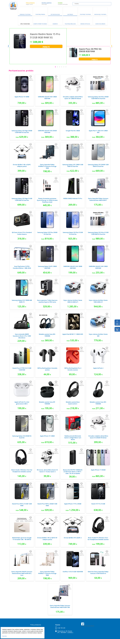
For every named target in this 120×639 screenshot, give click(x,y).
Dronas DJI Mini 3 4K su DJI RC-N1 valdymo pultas (47, 538)
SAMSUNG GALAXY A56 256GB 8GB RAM (47, 131)
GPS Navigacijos (55, 14)
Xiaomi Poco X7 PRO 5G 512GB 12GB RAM (21, 369)
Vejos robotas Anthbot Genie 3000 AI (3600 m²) (72, 301)
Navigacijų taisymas (100, 14)
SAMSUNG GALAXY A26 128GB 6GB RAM (72, 267)
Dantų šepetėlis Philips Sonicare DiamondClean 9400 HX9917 (98, 199)
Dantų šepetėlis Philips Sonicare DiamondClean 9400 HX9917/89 (60, 606)
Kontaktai (60, 2)
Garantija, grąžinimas (46, 2)
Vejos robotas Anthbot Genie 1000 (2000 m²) (98, 301)
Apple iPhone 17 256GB (98, 470)
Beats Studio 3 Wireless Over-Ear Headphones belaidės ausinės (21, 471)
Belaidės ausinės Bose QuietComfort (73, 403)
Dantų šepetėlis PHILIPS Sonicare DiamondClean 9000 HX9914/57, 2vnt (21, 573)
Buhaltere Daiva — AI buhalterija (88, 631)
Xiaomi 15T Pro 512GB (98, 504)
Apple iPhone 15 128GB (47, 436)
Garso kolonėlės (100, 24)
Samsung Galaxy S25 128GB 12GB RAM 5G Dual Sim (72, 165)
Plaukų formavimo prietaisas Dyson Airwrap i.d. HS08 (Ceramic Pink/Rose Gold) (47, 200)
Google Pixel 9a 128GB (73, 131)
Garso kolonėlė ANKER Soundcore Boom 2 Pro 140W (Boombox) (22, 336)
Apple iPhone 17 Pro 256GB (72, 504)
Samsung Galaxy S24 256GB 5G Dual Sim (21, 437)
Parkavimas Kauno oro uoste (87, 630)
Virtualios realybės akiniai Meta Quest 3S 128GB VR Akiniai (73, 97)
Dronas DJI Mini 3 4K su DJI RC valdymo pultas (22, 165)
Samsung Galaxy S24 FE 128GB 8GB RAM (47, 267)
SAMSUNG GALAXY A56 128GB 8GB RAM (47, 97)
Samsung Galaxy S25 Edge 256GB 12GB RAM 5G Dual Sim (22, 131)
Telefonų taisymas (85, 14)
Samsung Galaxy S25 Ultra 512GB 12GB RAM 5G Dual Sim (98, 233)
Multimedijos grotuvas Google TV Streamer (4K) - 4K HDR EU (21, 538)
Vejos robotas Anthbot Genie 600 (98, 335)
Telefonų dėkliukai (70, 24)
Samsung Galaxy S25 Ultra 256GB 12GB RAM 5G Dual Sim (98, 97)
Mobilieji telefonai (25, 14)
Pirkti (46, 47)
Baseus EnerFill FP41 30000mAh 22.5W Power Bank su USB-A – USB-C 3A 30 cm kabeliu (72, 471)
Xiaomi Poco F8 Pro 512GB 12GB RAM (22, 504)
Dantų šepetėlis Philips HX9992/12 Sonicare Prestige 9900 (47, 166)
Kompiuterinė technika (40, 24)
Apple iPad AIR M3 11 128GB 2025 (72, 334)
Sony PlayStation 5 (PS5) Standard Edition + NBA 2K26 (22, 267)
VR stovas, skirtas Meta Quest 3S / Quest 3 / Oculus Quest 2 (47, 471)
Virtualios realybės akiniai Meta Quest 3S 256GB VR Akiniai (98, 437)
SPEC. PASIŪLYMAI (25, 24)
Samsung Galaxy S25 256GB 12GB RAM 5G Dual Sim (98, 165)
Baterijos (70, 14)
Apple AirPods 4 (98, 368)
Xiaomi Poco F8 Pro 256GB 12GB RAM (47, 504)
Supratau (4, 635)
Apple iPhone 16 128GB (22, 97)
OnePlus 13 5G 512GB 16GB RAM (73, 572)
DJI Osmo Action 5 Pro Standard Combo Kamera (22, 233)
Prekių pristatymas (30, 2)
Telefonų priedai (40, 14)
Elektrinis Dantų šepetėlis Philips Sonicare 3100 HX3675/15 (98, 572)
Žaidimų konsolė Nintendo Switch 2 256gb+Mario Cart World (72, 437)
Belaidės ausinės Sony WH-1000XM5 (98, 403)
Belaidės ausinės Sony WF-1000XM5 (47, 403)
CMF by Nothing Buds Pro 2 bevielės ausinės (72, 369)
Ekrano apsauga (85, 24)
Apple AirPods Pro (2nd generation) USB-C (22, 403)
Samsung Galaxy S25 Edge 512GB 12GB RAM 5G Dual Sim (22, 199)
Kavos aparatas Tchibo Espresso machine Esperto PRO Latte (47, 301)
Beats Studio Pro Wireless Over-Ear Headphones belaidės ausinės (98, 538)
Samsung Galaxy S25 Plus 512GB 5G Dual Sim (73, 233)
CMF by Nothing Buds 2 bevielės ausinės (47, 369)
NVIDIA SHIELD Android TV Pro (72, 198)
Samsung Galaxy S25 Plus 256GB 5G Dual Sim (47, 233)
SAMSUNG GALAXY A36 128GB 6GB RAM (98, 267)
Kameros (55, 24)
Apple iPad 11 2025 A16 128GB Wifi (98, 131)
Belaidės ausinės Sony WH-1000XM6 (47, 335)
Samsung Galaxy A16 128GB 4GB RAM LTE (22, 301)
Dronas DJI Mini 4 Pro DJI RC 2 (73, 538)
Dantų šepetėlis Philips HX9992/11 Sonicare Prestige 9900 (47, 573)
